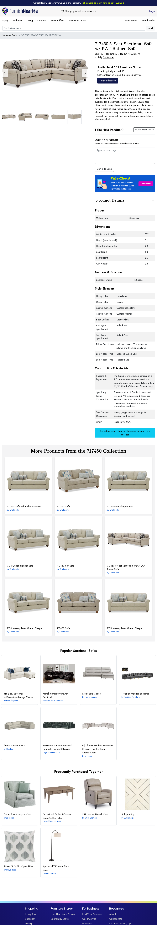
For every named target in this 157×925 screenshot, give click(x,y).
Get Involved (89, 919)
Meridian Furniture (132, 697)
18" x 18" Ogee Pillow (18, 866)
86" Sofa (65, 565)
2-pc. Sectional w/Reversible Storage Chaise (18, 695)
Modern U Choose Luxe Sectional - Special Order (97, 749)
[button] (85, 73)
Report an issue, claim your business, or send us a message (125, 432)
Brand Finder (148, 20)
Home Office (57, 20)
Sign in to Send (104, 169)
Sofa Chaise (91, 693)
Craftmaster (108, 57)
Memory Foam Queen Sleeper (25, 628)
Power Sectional (55, 695)
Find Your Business (92, 914)
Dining (29, 20)
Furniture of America (54, 700)
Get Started (146, 183)
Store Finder (131, 20)
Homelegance (12, 700)
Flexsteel (9, 748)
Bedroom (17, 20)
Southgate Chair (17, 814)
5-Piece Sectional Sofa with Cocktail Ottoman (57, 747)
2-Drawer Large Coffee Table (57, 816)
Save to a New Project (144, 129)
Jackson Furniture (52, 752)
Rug (127, 814)
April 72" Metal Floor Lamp (56, 868)
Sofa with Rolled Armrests (24, 506)
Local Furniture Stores (63, 914)
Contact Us (115, 919)
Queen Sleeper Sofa (120, 506)
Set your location (107, 80)
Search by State (60, 919)
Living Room (31, 914)
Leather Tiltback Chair (95, 814)
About (112, 914)
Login (152, 11)
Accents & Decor (77, 20)
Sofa (63, 506)
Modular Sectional (135, 693)
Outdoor (41, 20)
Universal (88, 755)
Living (5, 20)
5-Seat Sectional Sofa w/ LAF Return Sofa (126, 567)
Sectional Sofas (10, 35)
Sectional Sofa (14, 745)
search (150, 28)
